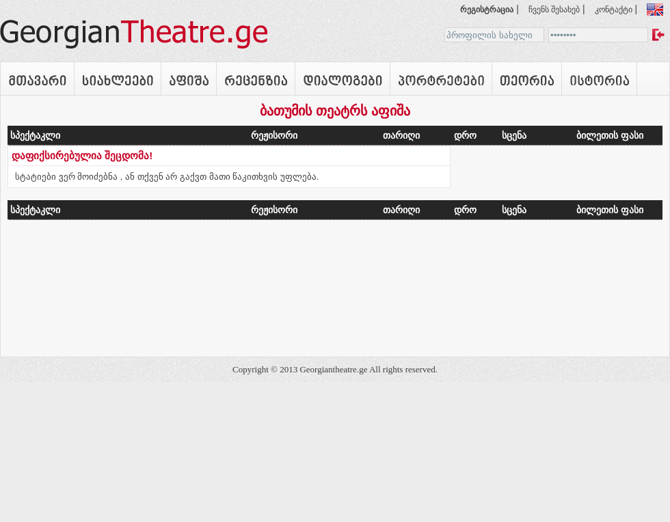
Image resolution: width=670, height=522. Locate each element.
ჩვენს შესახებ (554, 9)
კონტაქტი (613, 9)
